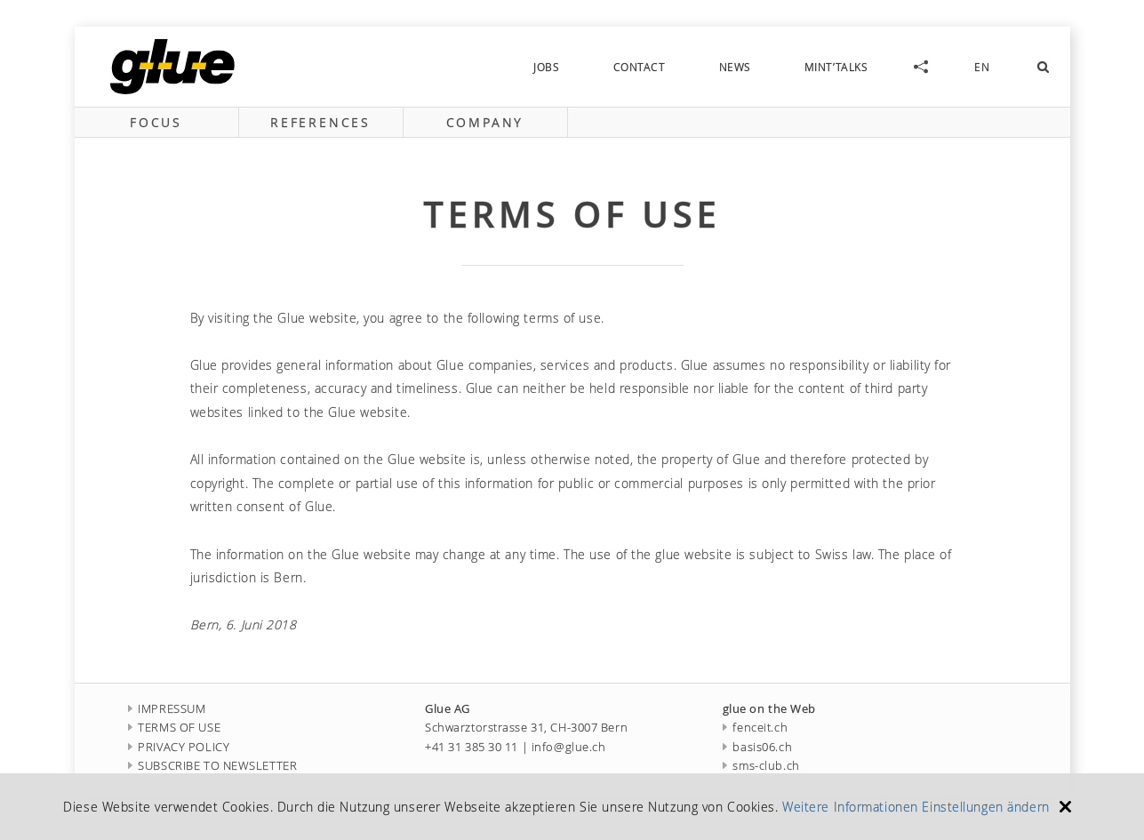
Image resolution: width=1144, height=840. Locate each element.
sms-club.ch (761, 765)
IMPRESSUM (167, 708)
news (735, 67)
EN (981, 67)
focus (156, 122)
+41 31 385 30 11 (471, 747)
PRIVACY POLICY (179, 747)
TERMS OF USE (174, 727)
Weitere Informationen (850, 806)
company (485, 122)
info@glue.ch (569, 747)
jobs (546, 67)
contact (639, 67)
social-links (921, 67)
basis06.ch (757, 747)
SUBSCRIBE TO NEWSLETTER (213, 765)
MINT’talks (836, 67)
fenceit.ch (755, 727)
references (320, 122)
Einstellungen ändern (985, 806)
